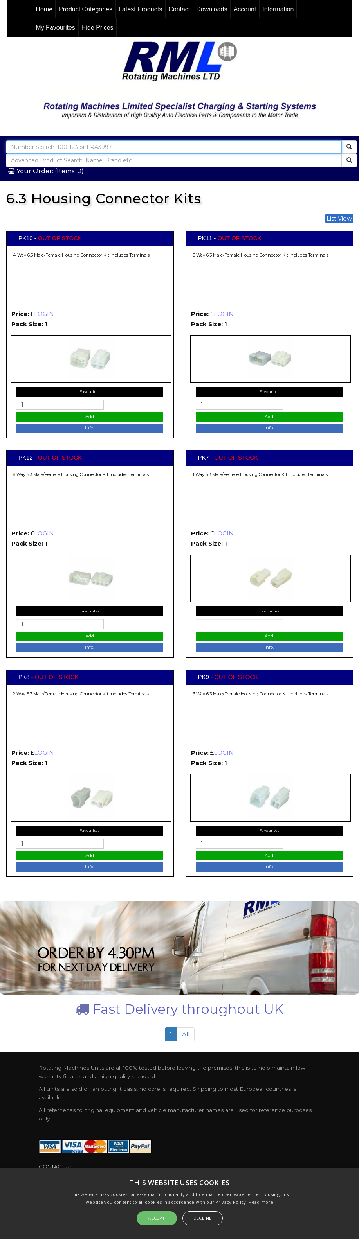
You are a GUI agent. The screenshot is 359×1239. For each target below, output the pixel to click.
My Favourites (55, 27)
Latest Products (140, 9)
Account (244, 9)
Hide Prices (97, 27)
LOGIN (44, 314)
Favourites (89, 391)
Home (44, 9)
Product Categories (85, 9)
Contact (179, 9)
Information (278, 9)
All (185, 1034)
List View (339, 218)
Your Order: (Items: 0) (49, 171)
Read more (261, 1202)
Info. (89, 428)
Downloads (211, 9)
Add (89, 416)
